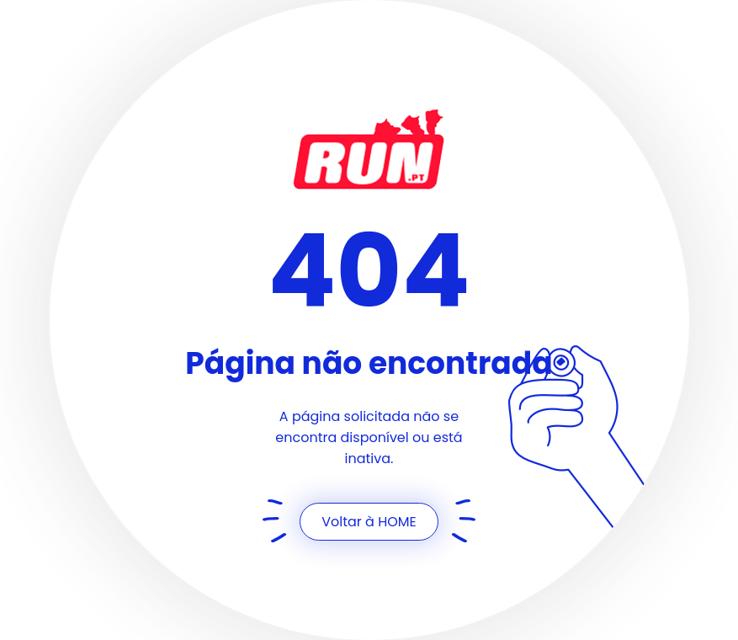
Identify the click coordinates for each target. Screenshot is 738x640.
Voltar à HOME (369, 521)
